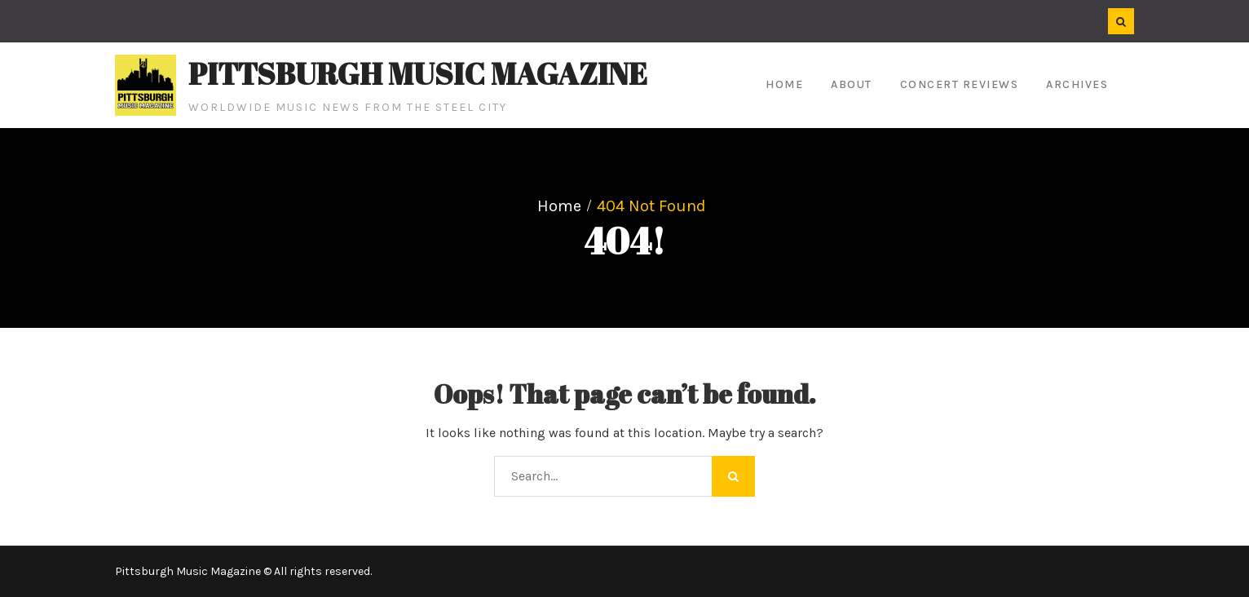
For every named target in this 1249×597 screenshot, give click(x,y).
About (851, 84)
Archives (1077, 84)
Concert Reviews (959, 84)
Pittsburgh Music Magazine (417, 73)
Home (784, 84)
